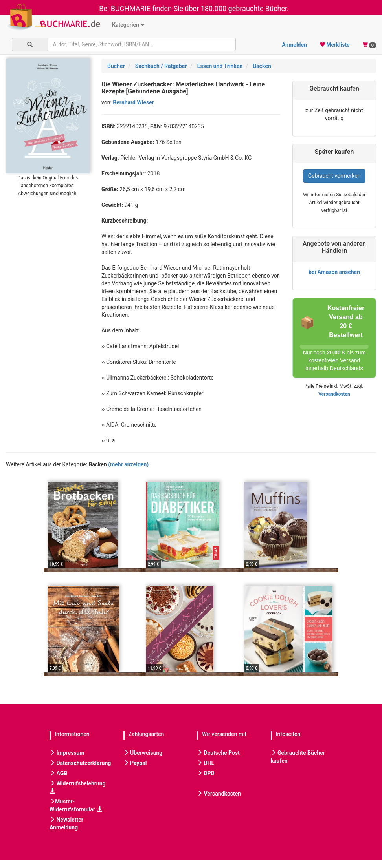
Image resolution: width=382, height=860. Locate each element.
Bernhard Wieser (133, 102)
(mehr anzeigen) (128, 464)
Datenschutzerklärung (80, 763)
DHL (205, 763)
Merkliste (335, 45)
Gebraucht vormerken (334, 176)
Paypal (135, 763)
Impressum (67, 753)
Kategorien (128, 25)
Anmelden (294, 45)
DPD (206, 773)
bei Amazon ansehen (334, 272)
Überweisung (143, 753)
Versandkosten (334, 394)
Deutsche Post (218, 753)
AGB (58, 773)
